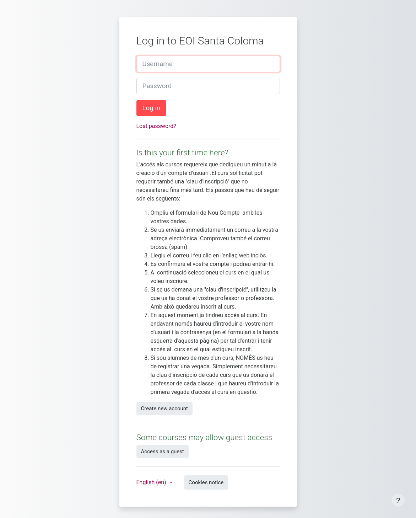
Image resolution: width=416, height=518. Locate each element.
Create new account (164, 408)
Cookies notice (206, 482)
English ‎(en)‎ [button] (152, 482)
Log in (151, 108)
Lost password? (156, 126)
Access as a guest (162, 451)
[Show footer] (398, 500)
